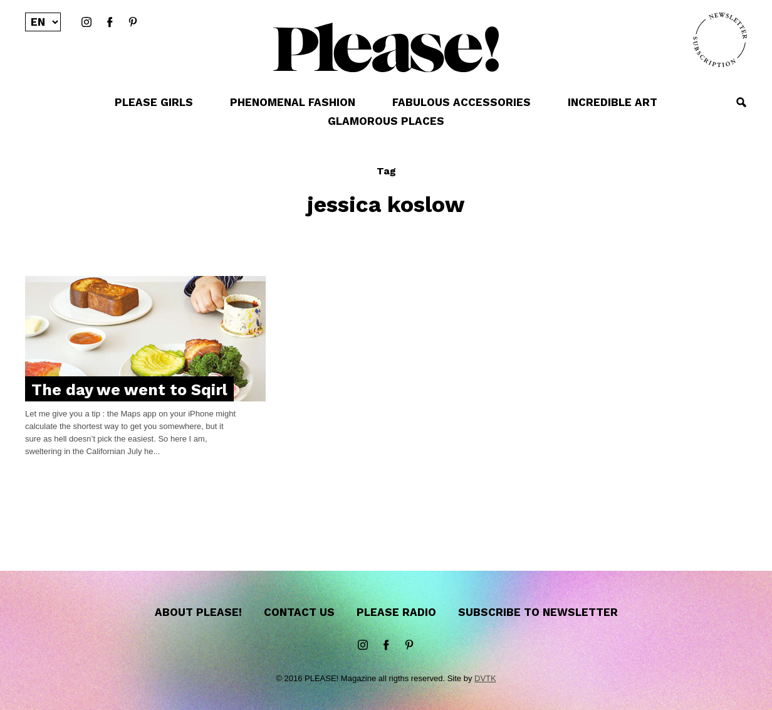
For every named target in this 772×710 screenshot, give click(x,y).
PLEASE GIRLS (154, 102)
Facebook (109, 22)
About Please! (198, 612)
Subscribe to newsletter (538, 612)
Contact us (299, 612)
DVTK (485, 678)
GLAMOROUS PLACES (386, 121)
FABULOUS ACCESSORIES (461, 102)
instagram (86, 22)
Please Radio (396, 612)
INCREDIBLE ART (612, 102)
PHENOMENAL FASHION (292, 102)
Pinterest (132, 22)
